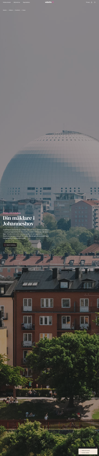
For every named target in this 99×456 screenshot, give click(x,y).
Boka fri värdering (11, 245)
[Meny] (94, 2)
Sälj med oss (17, 2)
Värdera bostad (7, 2)
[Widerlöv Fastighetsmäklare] (49, 2)
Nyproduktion (26, 2)
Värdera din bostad (86, 450)
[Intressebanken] (91, 2)
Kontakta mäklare (85, 452)
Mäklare (11, 10)
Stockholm (17, 10)
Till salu (88, 2)
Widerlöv (5, 10)
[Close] (96, 448)
